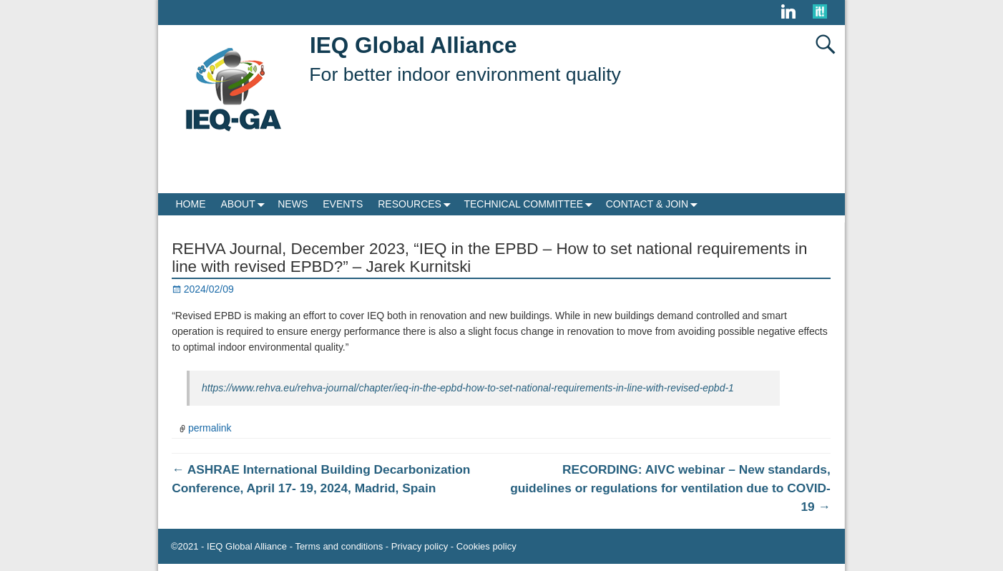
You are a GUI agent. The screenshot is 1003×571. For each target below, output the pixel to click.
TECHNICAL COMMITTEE (531, 204)
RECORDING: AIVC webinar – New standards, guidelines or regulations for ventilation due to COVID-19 (670, 488)
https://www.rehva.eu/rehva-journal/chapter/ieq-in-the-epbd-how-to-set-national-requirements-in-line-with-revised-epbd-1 (468, 388)
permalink (210, 428)
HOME (191, 204)
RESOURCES (417, 204)
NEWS (293, 204)
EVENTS (343, 204)
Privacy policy (419, 546)
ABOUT (245, 204)
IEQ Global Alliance (413, 45)
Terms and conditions (339, 546)
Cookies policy (486, 546)
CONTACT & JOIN (654, 204)
